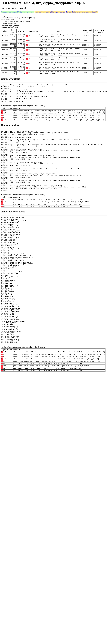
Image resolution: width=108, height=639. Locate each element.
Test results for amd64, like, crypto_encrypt (50, 12)
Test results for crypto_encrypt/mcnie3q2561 (82, 12)
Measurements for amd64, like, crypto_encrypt (17, 12)
